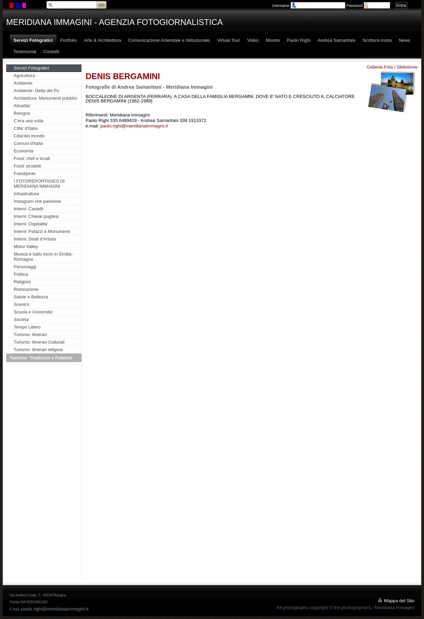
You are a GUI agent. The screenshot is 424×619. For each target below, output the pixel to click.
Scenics (21, 304)
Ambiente (23, 83)
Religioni (22, 281)
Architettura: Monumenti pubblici (45, 98)
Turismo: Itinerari (30, 334)
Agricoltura (24, 75)
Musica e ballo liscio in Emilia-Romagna (43, 256)
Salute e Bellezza (31, 296)
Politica (21, 274)
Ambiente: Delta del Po (36, 90)
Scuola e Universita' (33, 311)
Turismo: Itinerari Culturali (39, 342)
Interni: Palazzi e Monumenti (42, 231)
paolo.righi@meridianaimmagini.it (134, 125)
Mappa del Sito (399, 600)
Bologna (22, 113)
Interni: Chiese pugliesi (36, 216)
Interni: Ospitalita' (31, 223)
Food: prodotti (27, 166)
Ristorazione (26, 289)
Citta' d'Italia (26, 128)
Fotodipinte (25, 173)
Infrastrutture (26, 193)
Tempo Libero (27, 327)
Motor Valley (26, 246)
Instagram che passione (37, 201)
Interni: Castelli (28, 208)
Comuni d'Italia (28, 143)
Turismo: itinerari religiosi (38, 349)
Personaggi (25, 266)
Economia (24, 150)
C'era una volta (28, 120)
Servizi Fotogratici (31, 68)
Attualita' (22, 105)
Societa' (21, 319)
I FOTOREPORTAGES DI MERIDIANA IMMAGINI (39, 183)
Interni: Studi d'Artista (35, 239)
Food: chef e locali (32, 158)
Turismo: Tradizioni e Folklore (41, 357)
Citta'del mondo (29, 135)
